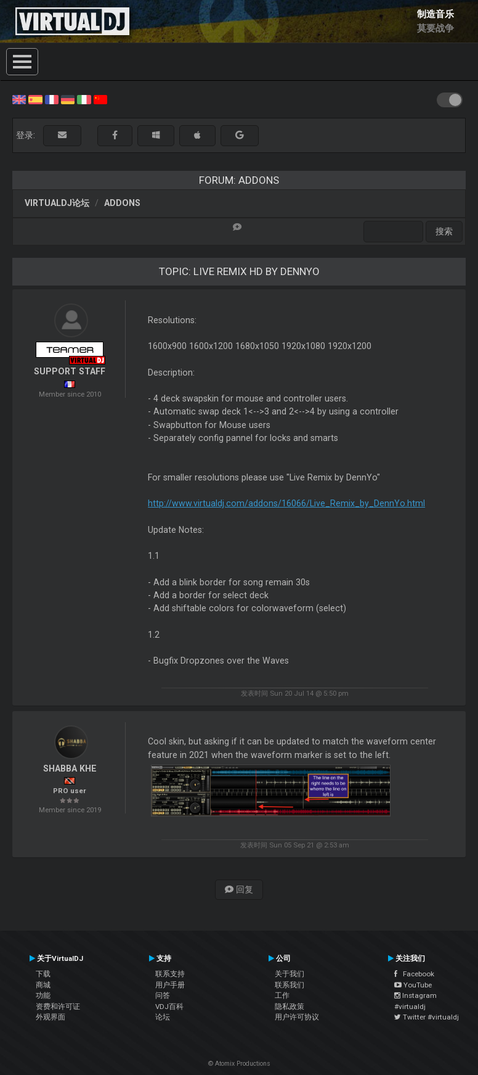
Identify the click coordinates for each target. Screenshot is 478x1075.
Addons (122, 203)
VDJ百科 (169, 1006)
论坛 (162, 1017)
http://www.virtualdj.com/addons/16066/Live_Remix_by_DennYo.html (286, 503)
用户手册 (170, 985)
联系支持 (170, 974)
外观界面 (50, 1017)
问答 (162, 995)
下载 (43, 974)
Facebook (414, 974)
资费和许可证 (58, 1006)
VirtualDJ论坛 (57, 203)
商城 (43, 985)
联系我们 (289, 985)
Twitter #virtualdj (426, 1017)
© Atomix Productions (239, 1064)
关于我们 (289, 974)
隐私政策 (289, 1006)
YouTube (413, 985)
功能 (43, 995)
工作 (282, 995)
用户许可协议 (297, 1017)
